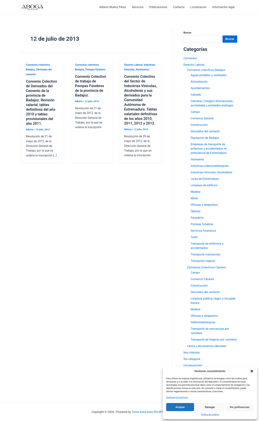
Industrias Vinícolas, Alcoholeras (211, 172)
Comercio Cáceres (202, 279)
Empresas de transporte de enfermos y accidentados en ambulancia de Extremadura (209, 149)
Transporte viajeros (203, 261)
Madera (195, 191)
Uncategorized (192, 365)
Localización (198, 7)
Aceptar (180, 407)
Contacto (179, 7)
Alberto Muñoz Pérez (112, 7)
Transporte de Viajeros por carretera (214, 339)
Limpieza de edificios (204, 185)
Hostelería (197, 159)
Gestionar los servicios (177, 397)
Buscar (187, 32)
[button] (252, 371)
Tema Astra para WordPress (149, 412)
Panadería (197, 217)
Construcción (199, 125)
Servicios (138, 7)
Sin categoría (191, 359)
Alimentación (199, 81)
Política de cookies (210, 414)
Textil (194, 237)
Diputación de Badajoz (205, 137)
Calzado (196, 94)
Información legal (223, 7)
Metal (194, 198)
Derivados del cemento (205, 131)
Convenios (190, 58)
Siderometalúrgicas (203, 322)
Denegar (210, 407)
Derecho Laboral (133, 64)
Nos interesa (191, 352)
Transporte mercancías (205, 254)
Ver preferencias (239, 407)
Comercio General (202, 118)
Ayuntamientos (200, 88)
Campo (195, 112)
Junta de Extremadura (205, 179)
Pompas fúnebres (95, 69)
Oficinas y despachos (204, 204)
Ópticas (195, 211)
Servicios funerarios (203, 230)
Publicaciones (158, 7)
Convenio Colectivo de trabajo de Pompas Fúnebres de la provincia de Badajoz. (90, 85)
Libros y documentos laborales (206, 346)
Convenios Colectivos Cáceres (206, 267)
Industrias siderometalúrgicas (210, 166)
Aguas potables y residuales (208, 75)
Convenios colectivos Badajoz (206, 70)
